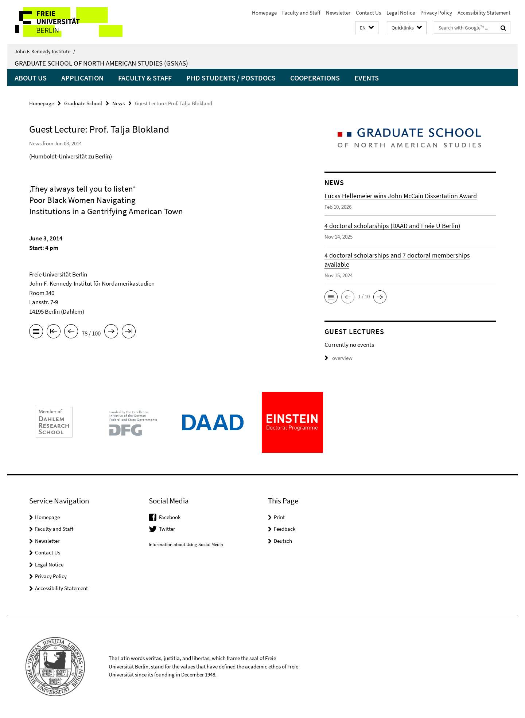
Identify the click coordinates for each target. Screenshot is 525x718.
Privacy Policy (436, 12)
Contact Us (368, 12)
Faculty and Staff (301, 12)
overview (338, 357)
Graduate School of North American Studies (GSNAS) (101, 63)
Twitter (167, 528)
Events (366, 77)
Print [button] (279, 517)
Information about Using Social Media (186, 544)
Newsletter (338, 12)
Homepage (264, 12)
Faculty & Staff (145, 77)
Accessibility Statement (484, 12)
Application (82, 77)
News (118, 103)
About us (31, 77)
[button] (366, 28)
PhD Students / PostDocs (231, 77)
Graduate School (83, 103)
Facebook (169, 517)
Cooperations (315, 77)
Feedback (284, 528)
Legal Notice (400, 12)
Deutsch (283, 540)
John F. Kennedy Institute (45, 51)
